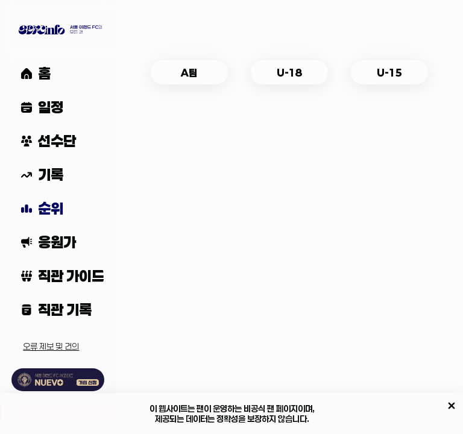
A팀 (189, 72)
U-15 (389, 72)
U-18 (289, 72)
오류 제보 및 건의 (51, 346)
